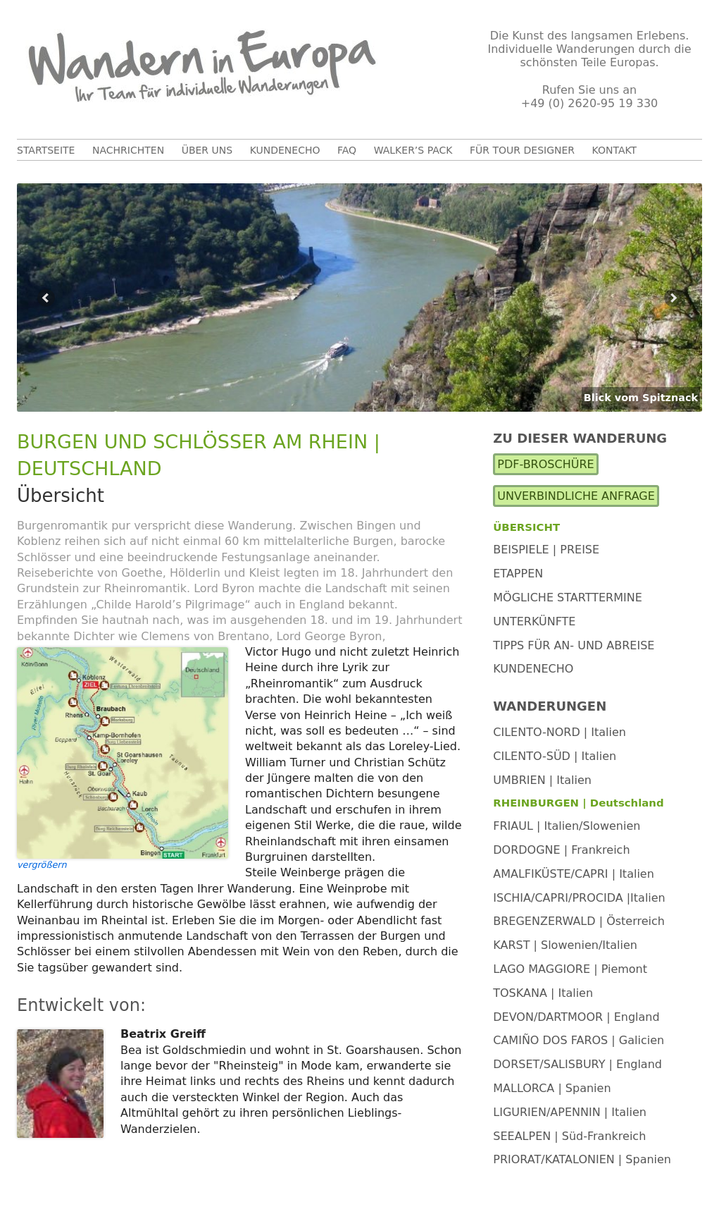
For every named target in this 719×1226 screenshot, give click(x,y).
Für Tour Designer (522, 150)
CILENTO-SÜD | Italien (554, 756)
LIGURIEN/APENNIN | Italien (569, 1112)
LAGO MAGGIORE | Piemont (570, 969)
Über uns (207, 150)
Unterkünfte (534, 621)
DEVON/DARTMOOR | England (576, 1017)
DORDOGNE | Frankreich (561, 850)
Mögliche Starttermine (567, 597)
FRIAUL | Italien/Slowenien (566, 826)
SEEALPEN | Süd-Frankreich (569, 1136)
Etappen (518, 573)
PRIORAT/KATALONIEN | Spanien (582, 1159)
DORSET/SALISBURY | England (577, 1064)
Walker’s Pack (413, 150)
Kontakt (614, 150)
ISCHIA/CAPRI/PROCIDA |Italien (579, 898)
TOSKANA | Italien (543, 993)
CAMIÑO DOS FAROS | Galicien (578, 1040)
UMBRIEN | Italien (542, 780)
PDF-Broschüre (545, 464)
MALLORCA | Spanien (552, 1088)
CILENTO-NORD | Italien (559, 732)
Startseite (46, 150)
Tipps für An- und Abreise (573, 645)
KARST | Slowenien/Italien (565, 945)
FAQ (346, 150)
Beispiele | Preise (546, 549)
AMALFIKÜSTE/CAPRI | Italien (573, 874)
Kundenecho (285, 150)
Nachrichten (128, 150)
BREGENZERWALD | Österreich (579, 921)
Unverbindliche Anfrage (576, 496)
